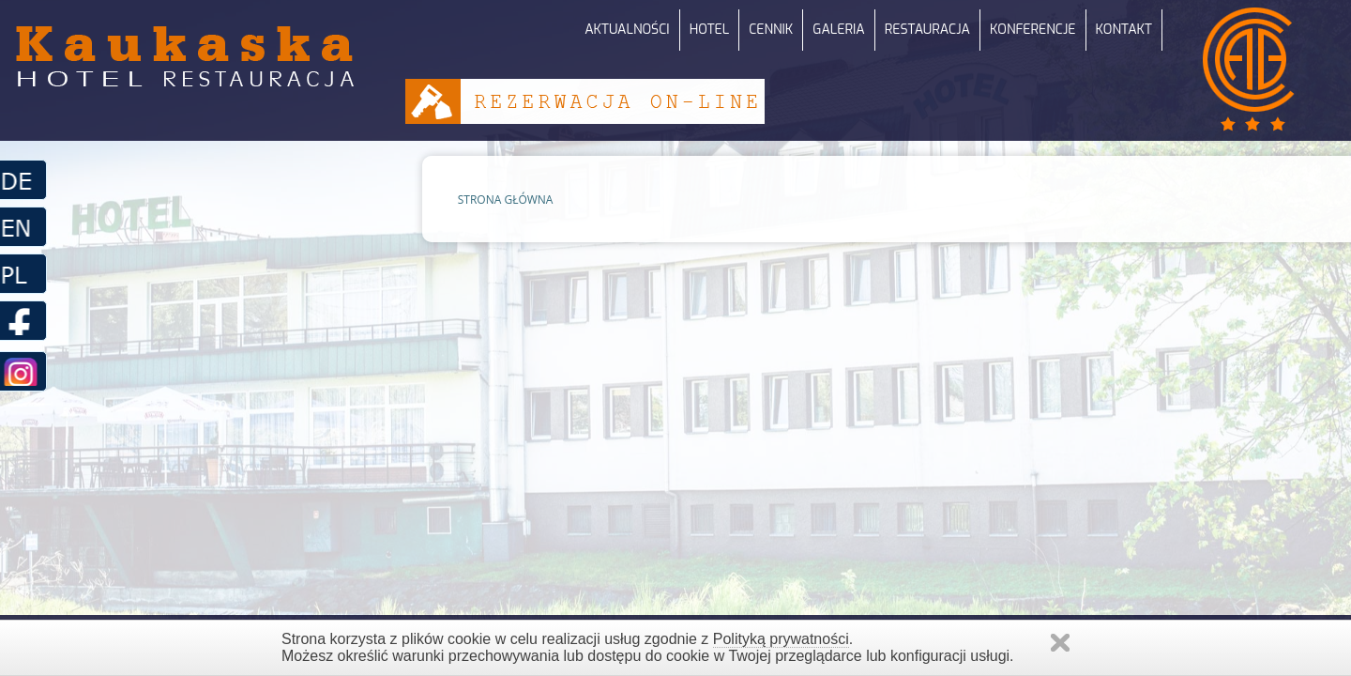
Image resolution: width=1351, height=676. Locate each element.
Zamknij (1060, 643)
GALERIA (838, 29)
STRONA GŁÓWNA (506, 199)
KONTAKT (1124, 29)
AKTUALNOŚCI (626, 29)
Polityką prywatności (781, 639)
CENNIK (771, 29)
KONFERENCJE (1032, 29)
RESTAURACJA (927, 29)
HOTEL (710, 29)
